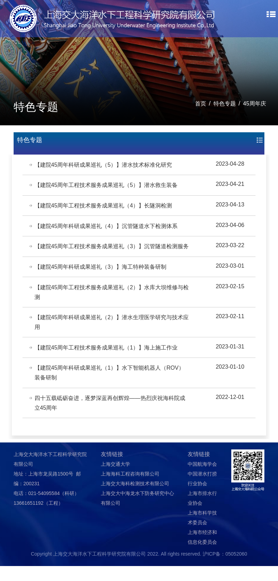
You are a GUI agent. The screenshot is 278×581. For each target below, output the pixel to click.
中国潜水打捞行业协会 (202, 493)
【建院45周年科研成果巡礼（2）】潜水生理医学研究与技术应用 (109, 335)
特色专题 (224, 104)
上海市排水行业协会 (202, 513)
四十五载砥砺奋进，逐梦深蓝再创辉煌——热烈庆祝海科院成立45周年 (110, 417)
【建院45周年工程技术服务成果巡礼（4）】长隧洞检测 (104, 207)
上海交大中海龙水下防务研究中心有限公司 (137, 513)
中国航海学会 (202, 479)
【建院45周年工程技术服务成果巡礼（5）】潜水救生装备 (106, 186)
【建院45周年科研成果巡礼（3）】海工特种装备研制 (101, 279)
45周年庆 (254, 104)
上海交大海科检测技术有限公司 (135, 498)
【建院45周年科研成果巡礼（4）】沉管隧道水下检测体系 (106, 227)
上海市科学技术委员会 (202, 532)
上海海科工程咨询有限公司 (130, 489)
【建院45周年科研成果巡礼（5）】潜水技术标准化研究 (104, 165)
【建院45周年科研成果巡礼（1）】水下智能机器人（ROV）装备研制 (110, 387)
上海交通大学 (115, 479)
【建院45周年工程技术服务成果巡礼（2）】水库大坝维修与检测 (109, 305)
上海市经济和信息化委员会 (202, 552)
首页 (200, 104)
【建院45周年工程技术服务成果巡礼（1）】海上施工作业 (106, 361)
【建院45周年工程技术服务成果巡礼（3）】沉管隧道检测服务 (109, 253)
